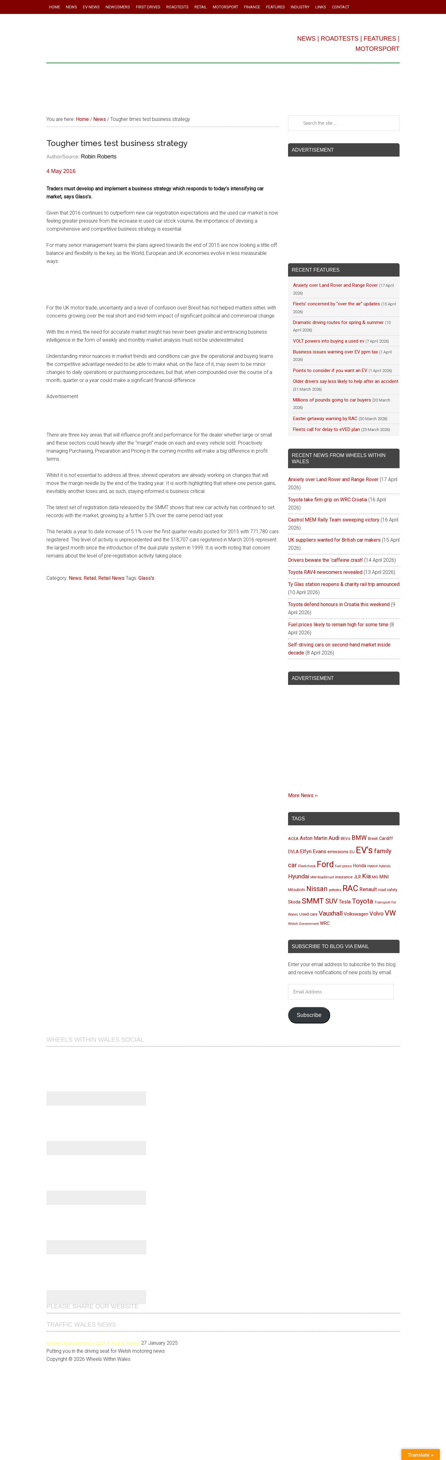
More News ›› (303, 795)
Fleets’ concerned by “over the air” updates (336, 304)
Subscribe (309, 1015)
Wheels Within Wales (133, 39)
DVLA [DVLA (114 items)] (293, 851)
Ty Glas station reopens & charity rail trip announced (344, 584)
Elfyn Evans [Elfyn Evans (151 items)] (313, 851)
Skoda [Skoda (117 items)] (294, 901)
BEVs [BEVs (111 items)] (345, 838)
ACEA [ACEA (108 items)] (293, 838)
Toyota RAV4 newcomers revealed (325, 572)
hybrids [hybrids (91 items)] (385, 866)
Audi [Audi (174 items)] (334, 838)
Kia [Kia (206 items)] (366, 876)
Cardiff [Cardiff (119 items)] (386, 838)
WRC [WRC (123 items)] (325, 923)
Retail (90, 578)
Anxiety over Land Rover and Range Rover (335, 285)
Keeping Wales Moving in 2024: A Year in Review (93, 1343)
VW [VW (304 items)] (390, 913)
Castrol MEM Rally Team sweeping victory (333, 520)
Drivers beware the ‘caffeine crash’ (325, 560)
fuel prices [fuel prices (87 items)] (343, 866)
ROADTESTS (339, 38)
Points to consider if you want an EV (330, 370)
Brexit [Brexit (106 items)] (373, 838)
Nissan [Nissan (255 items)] (317, 889)
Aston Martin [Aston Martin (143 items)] (313, 838)
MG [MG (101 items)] (375, 877)
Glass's (146, 578)
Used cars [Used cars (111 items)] (308, 914)
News (75, 578)
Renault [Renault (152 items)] (368, 889)
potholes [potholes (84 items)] (335, 890)
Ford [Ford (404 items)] (325, 864)
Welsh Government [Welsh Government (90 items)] (303, 923)
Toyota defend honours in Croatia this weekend (339, 604)
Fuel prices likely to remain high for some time (338, 625)
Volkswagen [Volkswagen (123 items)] (356, 914)
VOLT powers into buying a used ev (328, 341)
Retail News (111, 578)
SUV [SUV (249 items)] (331, 901)
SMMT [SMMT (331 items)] (313, 900)
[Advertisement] (223, 86)
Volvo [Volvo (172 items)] (376, 913)
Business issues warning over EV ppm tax (335, 352)
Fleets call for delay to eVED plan (326, 429)
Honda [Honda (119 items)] (359, 865)
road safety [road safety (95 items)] (387, 890)
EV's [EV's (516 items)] (364, 850)
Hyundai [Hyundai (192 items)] (298, 876)
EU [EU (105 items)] (352, 852)
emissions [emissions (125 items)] (337, 851)
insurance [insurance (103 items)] (343, 877)
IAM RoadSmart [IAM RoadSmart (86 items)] (322, 877)
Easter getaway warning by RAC (325, 418)
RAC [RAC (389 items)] (350, 888)
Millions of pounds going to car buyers (332, 400)
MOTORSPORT (377, 48)
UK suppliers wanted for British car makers (334, 540)
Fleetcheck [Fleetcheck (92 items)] (307, 866)
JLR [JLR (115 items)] (357, 876)
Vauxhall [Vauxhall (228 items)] (331, 913)
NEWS (306, 38)
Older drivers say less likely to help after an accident (345, 381)
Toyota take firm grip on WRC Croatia (327, 500)
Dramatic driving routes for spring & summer (338, 322)
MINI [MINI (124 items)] (384, 877)
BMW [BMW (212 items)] (359, 837)
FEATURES (380, 38)
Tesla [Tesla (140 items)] (345, 902)
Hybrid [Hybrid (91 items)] (372, 866)
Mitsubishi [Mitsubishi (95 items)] (296, 890)
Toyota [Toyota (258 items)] (362, 901)
